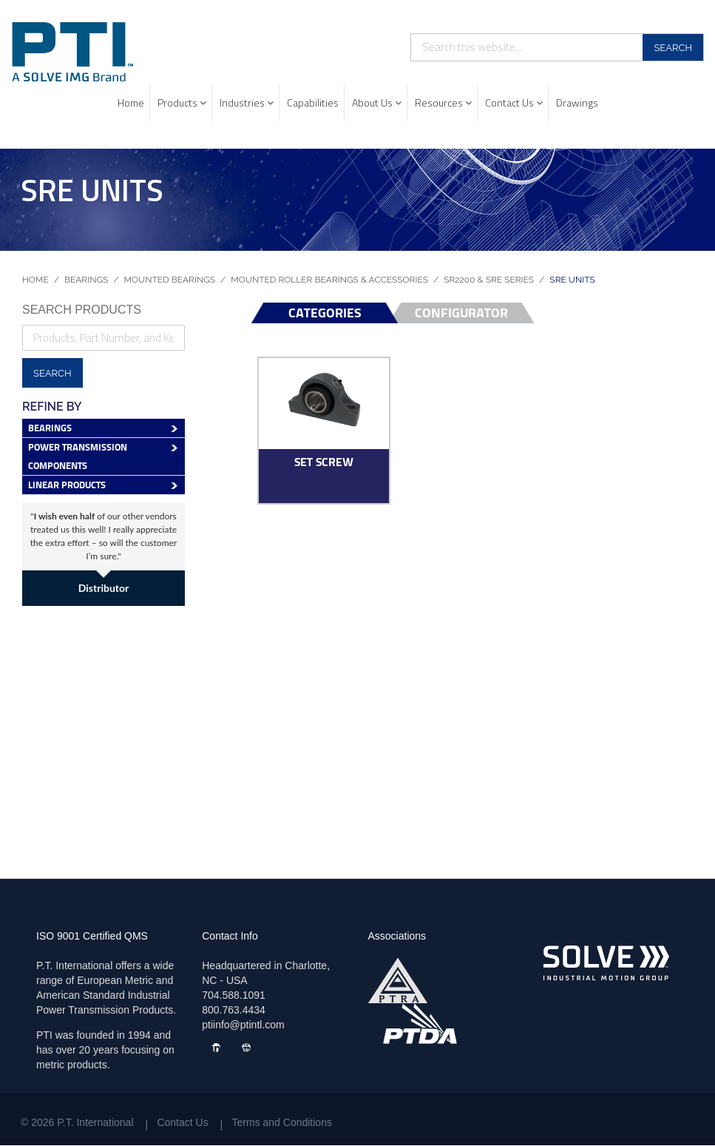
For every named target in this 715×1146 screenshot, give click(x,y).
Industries (247, 102)
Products (181, 102)
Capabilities (313, 102)
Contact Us (514, 102)
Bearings (86, 279)
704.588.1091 (233, 995)
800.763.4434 (233, 1010)
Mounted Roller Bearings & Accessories (329, 279)
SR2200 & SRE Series (489, 279)
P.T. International (95, 1122)
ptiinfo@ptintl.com (243, 1025)
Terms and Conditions (282, 1122)
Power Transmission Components (77, 456)
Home (131, 102)
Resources (443, 102)
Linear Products (67, 485)
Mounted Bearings (170, 279)
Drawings (577, 102)
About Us (376, 102)
